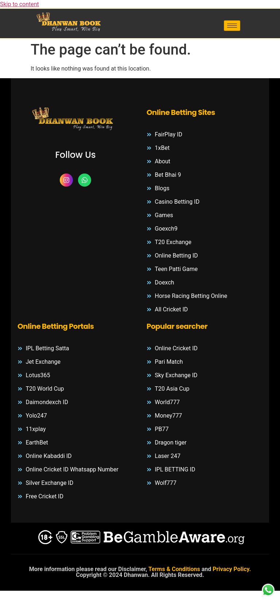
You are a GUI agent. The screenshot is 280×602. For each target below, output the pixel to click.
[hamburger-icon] (232, 25)
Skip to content (19, 4)
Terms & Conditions (175, 569)
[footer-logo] (75, 120)
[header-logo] (70, 21)
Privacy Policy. (232, 569)
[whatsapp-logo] (268, 590)
